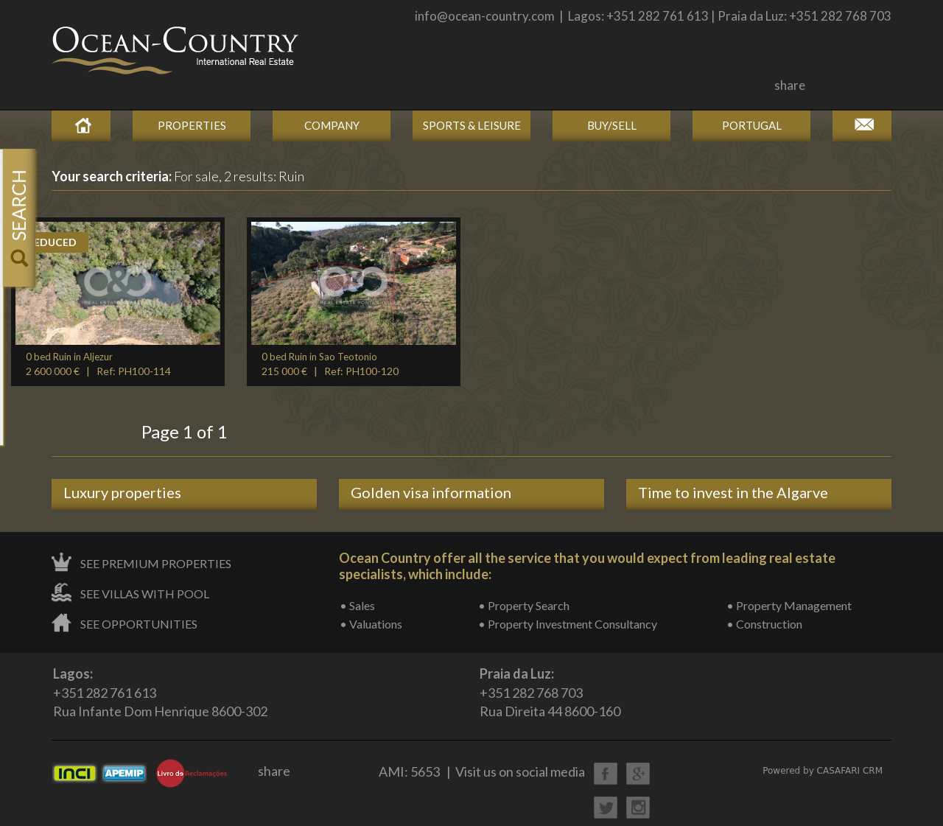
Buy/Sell (612, 125)
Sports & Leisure (472, 125)
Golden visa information (431, 492)
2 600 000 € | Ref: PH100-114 (98, 364)
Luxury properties (122, 492)
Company (332, 125)
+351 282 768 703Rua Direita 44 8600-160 (550, 692)
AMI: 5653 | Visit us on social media (482, 771)
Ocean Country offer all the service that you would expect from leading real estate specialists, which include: (587, 566)
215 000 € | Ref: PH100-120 (330, 364)
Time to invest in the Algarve (733, 492)
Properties (192, 125)
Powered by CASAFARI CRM (823, 771)
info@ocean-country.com (485, 16)
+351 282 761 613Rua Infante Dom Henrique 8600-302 (160, 692)
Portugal (752, 125)
